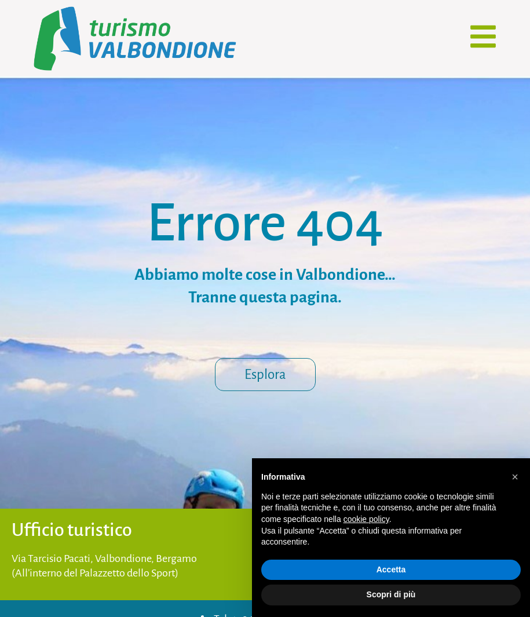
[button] (515, 477)
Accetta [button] (391, 569)
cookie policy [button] (366, 519)
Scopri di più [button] (391, 594)
